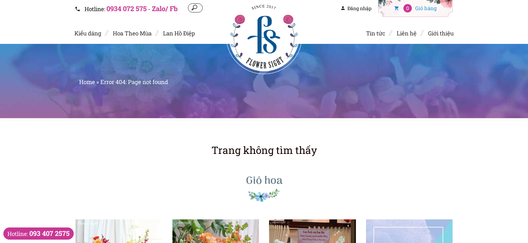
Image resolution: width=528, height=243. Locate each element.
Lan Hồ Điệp (179, 33)
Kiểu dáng (87, 33)
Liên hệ (407, 33)
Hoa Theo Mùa (132, 33)
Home (87, 82)
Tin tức (375, 33)
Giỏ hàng (415, 8)
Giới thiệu (441, 33)
